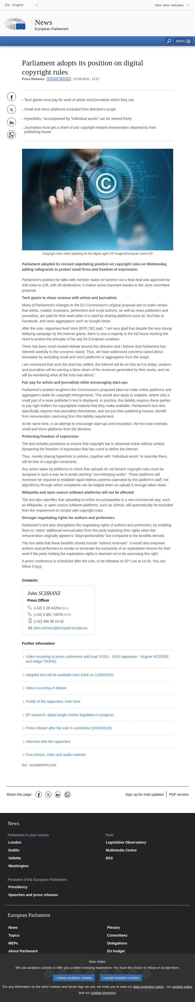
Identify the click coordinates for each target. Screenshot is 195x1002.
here (38, 566)
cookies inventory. (103, 998)
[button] (183, 41)
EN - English (14, 5)
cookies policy (182, 992)
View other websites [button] (169, 5)
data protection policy (148, 992)
